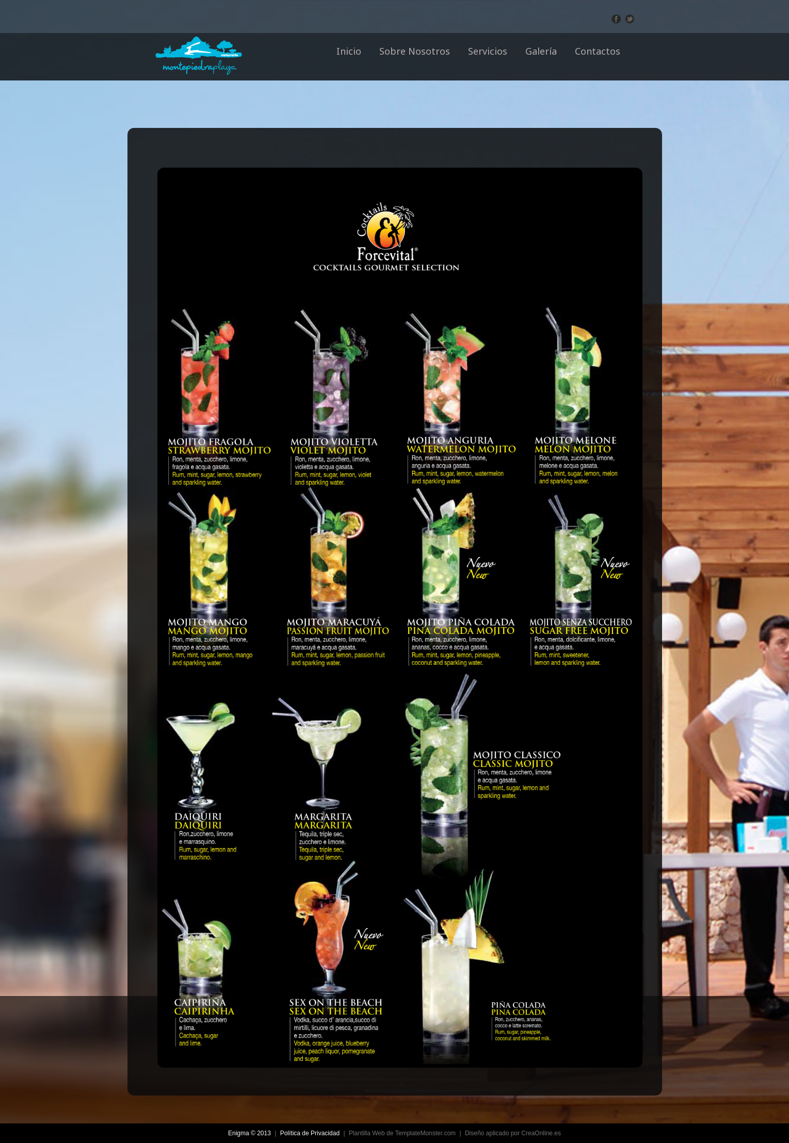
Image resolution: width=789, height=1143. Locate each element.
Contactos (597, 51)
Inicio (348, 51)
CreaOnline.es (541, 1133)
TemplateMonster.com (425, 1133)
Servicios (487, 51)
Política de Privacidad (310, 1133)
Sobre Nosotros (414, 51)
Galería (541, 51)
